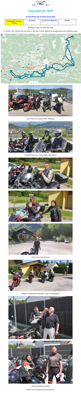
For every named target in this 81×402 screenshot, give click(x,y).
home (34, 5)
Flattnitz (67, 20)
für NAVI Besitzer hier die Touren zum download (40, 16)
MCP (47, 5)
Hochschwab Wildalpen (49, 20)
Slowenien (32, 20)
